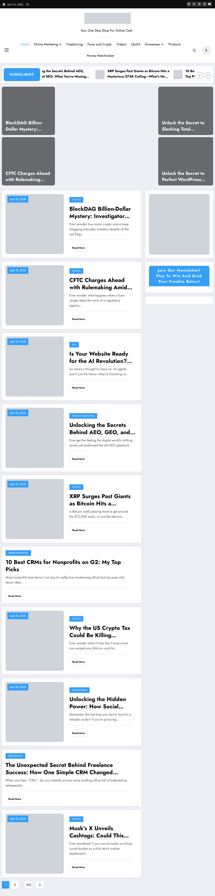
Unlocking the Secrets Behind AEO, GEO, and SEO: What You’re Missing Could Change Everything (61, 74)
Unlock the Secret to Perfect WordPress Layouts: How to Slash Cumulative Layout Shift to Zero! (185, 176)
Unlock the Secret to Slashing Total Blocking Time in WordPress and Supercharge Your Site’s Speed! (183, 126)
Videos (121, 44)
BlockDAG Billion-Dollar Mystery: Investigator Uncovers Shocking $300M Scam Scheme (28, 126)
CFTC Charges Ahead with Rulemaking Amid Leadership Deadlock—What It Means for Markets (28, 176)
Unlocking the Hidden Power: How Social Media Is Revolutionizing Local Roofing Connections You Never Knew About (101, 702)
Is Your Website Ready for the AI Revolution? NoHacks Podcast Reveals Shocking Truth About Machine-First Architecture (99, 357)
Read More (78, 248)
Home (24, 44)
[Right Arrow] (208, 75)
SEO (74, 344)
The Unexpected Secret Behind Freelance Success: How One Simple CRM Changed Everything (59, 768)
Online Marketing (48, 44)
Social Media (79, 690)
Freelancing (74, 44)
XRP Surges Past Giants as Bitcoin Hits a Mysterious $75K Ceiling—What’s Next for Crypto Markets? (142, 74)
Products (174, 44)
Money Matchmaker (100, 55)
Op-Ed (135, 44)
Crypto (76, 199)
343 (28, 885)
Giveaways (154, 44)
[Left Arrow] (200, 75)
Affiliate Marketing (83, 415)
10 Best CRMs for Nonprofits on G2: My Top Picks (63, 565)
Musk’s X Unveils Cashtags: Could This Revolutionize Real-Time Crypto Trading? (100, 832)
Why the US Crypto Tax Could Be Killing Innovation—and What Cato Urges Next (99, 631)
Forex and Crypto (100, 44)
